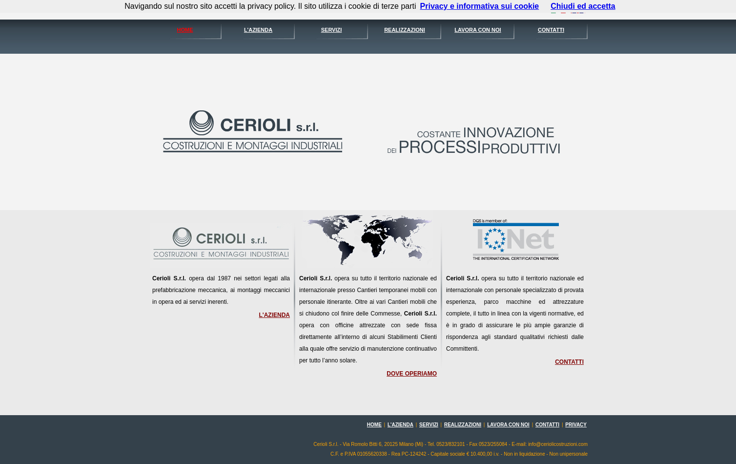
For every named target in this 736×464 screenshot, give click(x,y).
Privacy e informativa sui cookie (479, 6)
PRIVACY (576, 424)
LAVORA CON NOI (477, 30)
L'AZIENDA (258, 30)
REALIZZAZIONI (404, 30)
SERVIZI (331, 30)
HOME (185, 30)
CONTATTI (551, 30)
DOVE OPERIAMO (412, 373)
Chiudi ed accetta (583, 6)
